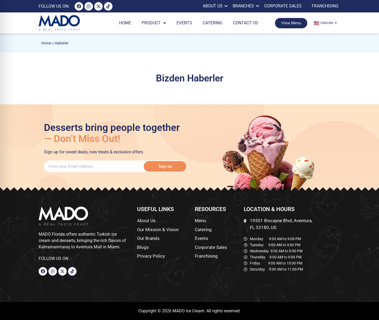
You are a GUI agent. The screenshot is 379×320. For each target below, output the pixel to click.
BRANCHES (244, 5)
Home (46, 43)
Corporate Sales (283, 5)
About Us (213, 5)
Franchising (325, 5)
